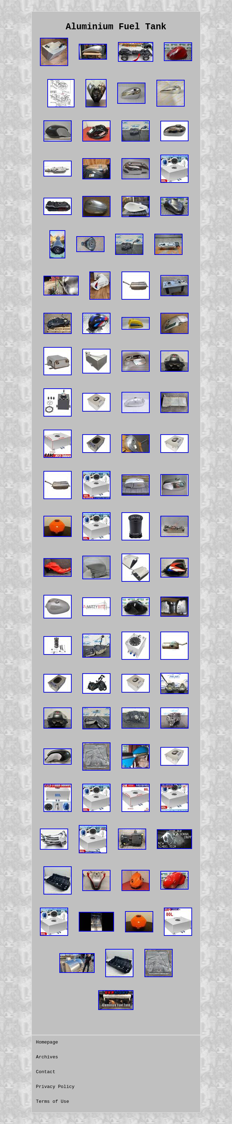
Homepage (47, 1042)
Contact (45, 1072)
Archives (47, 1057)
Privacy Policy (55, 1086)
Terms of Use (52, 1101)
